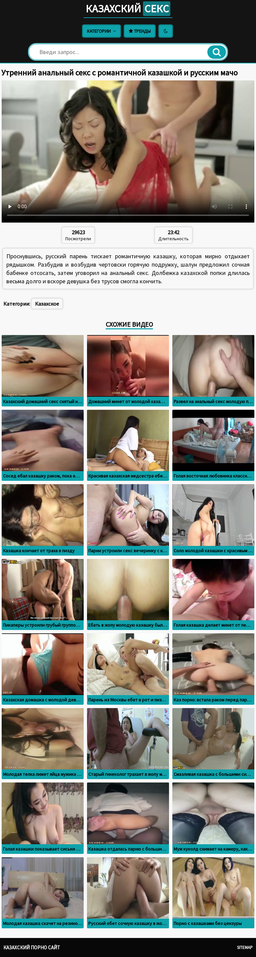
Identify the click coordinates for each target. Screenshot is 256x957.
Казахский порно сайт (31, 947)
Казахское (47, 303)
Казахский (128, 8)
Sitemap (245, 947)
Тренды (140, 31)
